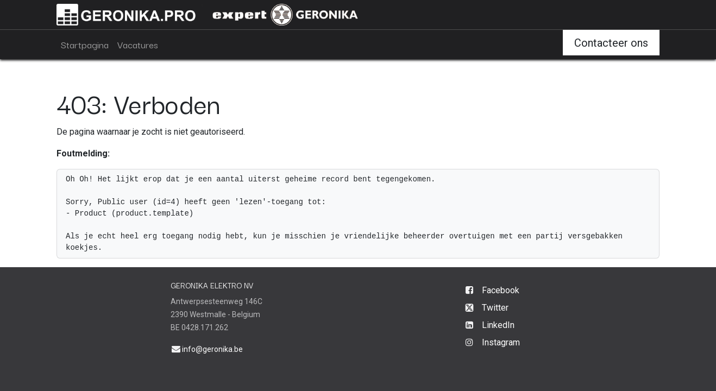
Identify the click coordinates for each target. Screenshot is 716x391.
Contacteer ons (611, 42)
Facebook (500, 290)
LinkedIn (498, 325)
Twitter (495, 307)
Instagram (501, 342)
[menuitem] (84, 44)
